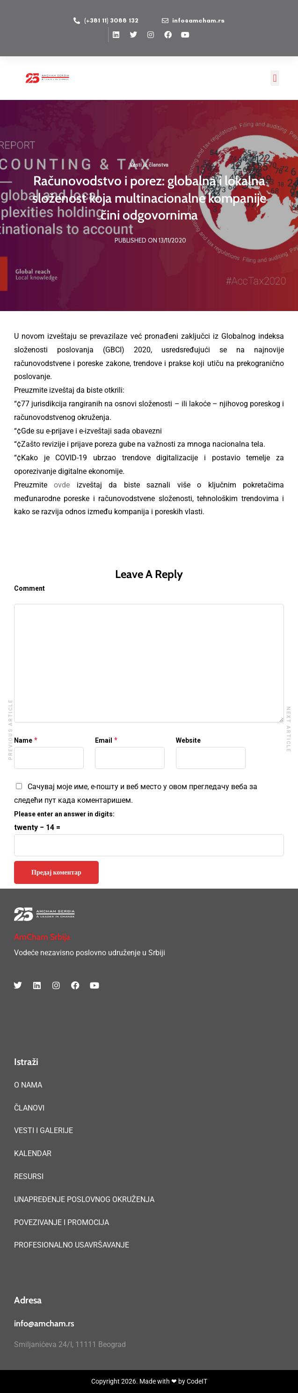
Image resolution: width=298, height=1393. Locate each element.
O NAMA (28, 1085)
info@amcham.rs (44, 1323)
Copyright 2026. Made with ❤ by (139, 1381)
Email (103, 740)
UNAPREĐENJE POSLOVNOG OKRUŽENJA (84, 1199)
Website (188, 740)
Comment (29, 588)
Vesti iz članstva (149, 165)
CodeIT (197, 1381)
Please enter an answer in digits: (64, 814)
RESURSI (29, 1176)
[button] (274, 78)
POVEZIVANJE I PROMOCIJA (61, 1222)
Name (23, 740)
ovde (62, 484)
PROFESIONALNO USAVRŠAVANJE (71, 1245)
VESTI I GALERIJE (43, 1130)
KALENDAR (32, 1153)
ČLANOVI (29, 1108)
